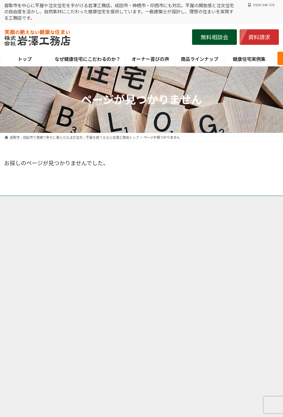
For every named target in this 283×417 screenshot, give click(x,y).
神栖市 (105, 312)
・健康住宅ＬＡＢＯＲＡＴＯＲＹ (226, 254)
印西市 (171, 279)
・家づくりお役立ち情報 (217, 289)
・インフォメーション (215, 261)
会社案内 (140, 204)
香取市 (105, 255)
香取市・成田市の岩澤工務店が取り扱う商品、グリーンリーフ (196, 201)
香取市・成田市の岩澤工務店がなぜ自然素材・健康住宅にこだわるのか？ (85, 201)
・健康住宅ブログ (210, 282)
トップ (14, 201)
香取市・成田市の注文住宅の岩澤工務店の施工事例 (47, 204)
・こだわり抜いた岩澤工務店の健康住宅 (232, 247)
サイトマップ (167, 204)
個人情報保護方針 (109, 204)
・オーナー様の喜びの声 (217, 275)
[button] (214, 37)
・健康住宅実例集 (210, 268)
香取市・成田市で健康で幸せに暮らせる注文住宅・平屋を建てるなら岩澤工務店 (134, 404)
